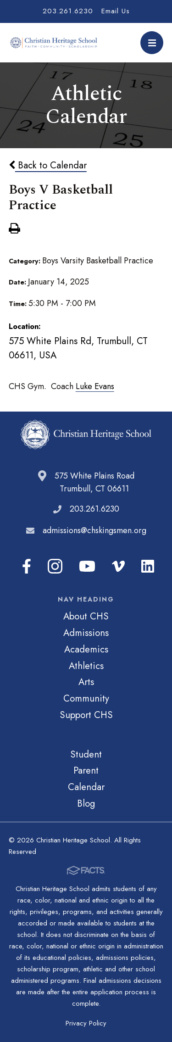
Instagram (55, 566)
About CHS (86, 616)
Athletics (86, 666)
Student (86, 754)
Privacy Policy (86, 1023)
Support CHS (86, 715)
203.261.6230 (68, 11)
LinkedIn (147, 566)
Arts (86, 682)
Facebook (26, 566)
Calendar (86, 787)
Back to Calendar (48, 165)
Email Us (115, 11)
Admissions (86, 633)
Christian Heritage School (54, 42)
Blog (86, 803)
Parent (86, 770)
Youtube (87, 566)
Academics (86, 649)
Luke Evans (95, 386)
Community (86, 698)
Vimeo (118, 566)
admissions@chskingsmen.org (94, 530)
